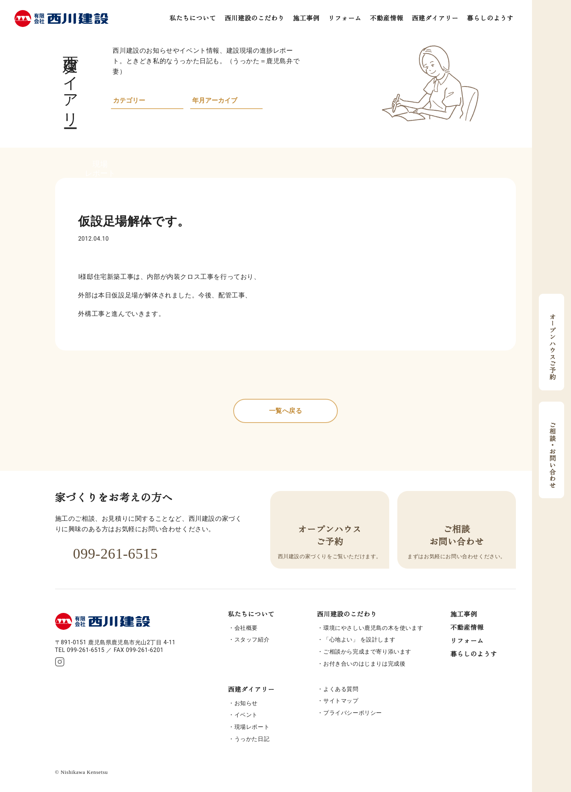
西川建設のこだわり (254, 18)
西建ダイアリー (435, 18)
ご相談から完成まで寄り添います (367, 651)
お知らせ (246, 703)
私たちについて (192, 18)
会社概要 (246, 628)
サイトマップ (341, 700)
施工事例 (306, 18)
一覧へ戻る (285, 411)
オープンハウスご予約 (551, 342)
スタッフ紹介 (252, 639)
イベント (246, 715)
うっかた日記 (252, 739)
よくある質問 (341, 689)
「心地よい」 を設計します (359, 639)
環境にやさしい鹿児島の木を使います (373, 628)
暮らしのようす (490, 18)
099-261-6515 (106, 554)
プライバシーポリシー (352, 713)
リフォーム (344, 18)
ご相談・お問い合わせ (551, 450)
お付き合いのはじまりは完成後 (364, 663)
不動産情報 (386, 18)
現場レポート (252, 727)
